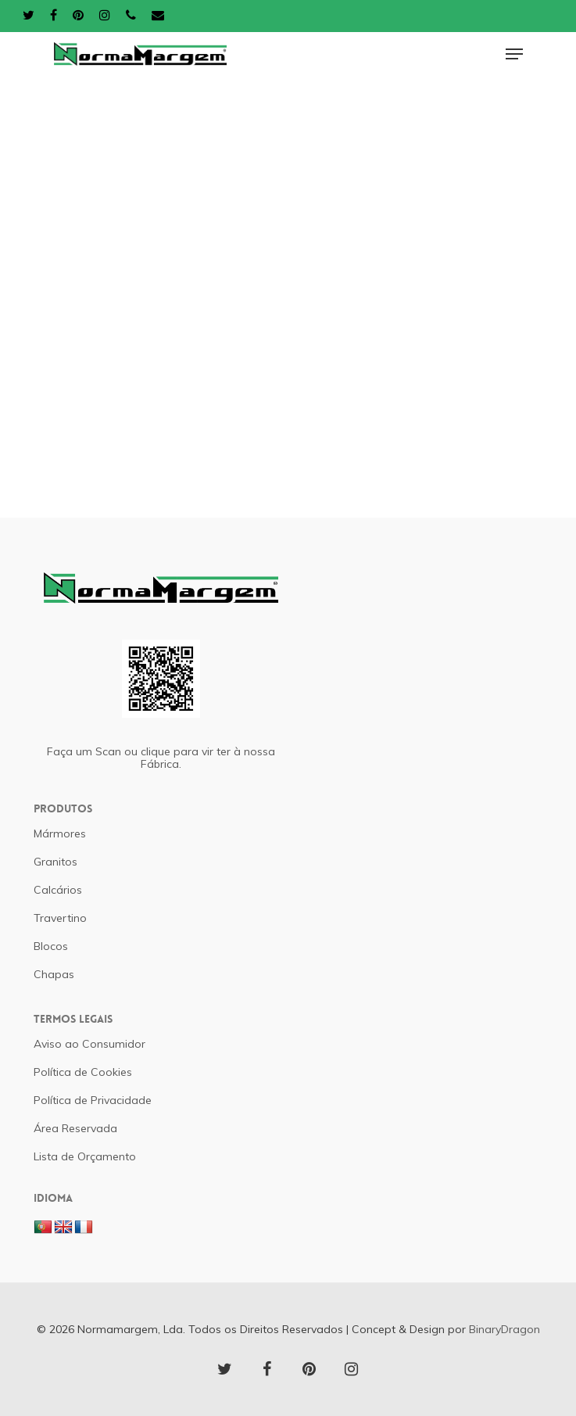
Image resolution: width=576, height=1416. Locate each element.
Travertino (60, 918)
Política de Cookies (83, 1072)
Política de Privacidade (93, 1100)
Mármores (60, 833)
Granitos (55, 862)
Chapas (54, 974)
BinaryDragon (504, 1329)
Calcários (58, 890)
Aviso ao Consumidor (89, 1044)
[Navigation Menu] (514, 54)
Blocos (51, 946)
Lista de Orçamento (85, 1156)
